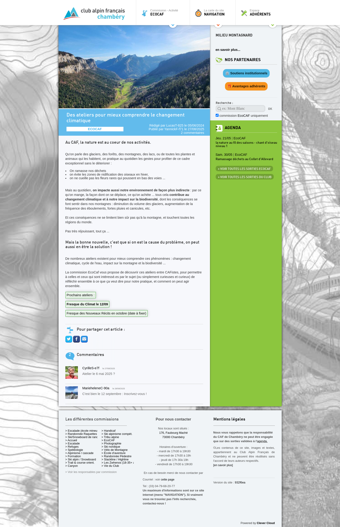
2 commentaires (192, 133)
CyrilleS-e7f (90, 368)
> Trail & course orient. (80, 462)
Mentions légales (229, 419)
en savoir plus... (228, 50)
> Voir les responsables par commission (91, 472)
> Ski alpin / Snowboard (80, 459)
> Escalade (72, 443)
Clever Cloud (266, 523)
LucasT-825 (174, 125)
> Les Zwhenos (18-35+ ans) (120, 462)
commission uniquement (244, 115)
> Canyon (71, 465)
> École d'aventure (114, 453)
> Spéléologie (74, 450)
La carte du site (213, 12)
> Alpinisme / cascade (79, 453)
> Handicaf (109, 430)
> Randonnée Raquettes (81, 434)
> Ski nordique (111, 446)
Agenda (233, 128)
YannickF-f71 (174, 129)
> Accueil (71, 440)
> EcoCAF (108, 440)
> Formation (73, 456)
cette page (167, 479)
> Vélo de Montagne (115, 450)
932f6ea (240, 482)
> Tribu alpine (110, 437)
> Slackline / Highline (115, 459)
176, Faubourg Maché (173, 432)
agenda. (262, 441)
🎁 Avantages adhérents (246, 86)
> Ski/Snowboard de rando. (83, 437)
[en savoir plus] (223, 465)
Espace (259, 12)
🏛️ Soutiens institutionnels (246, 73)
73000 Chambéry (173, 437)
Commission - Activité (164, 12)
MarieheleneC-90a (95, 388)
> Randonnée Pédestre (117, 456)
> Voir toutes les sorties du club (244, 177)
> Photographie (111, 443)
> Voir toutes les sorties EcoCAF (244, 169)
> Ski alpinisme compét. (117, 434)
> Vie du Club (110, 465)
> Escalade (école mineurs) (83, 430)
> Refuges (72, 446)
